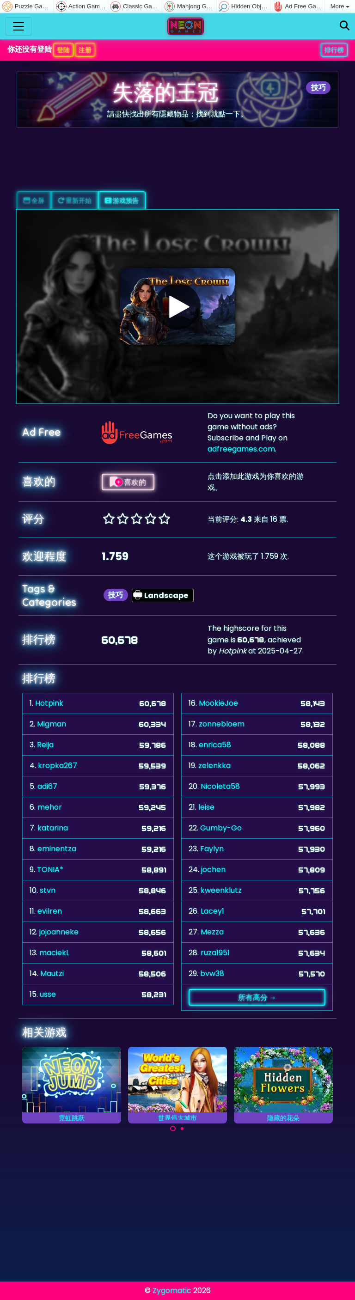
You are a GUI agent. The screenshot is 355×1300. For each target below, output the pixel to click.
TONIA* (50, 869)
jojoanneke (59, 932)
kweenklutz (221, 890)
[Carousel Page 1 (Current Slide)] (173, 1128)
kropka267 (57, 765)
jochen (213, 869)
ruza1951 (215, 952)
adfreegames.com (241, 449)
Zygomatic (172, 1290)
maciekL (54, 952)
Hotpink (49, 703)
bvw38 (212, 973)
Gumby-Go (221, 828)
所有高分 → (257, 997)
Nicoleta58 (220, 786)
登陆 (63, 50)
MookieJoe (218, 703)
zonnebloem (222, 724)
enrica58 (215, 744)
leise (206, 807)
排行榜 (334, 50)
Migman (51, 724)
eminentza (56, 848)
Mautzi (52, 973)
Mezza (212, 932)
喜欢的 (128, 482)
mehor (49, 807)
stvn (47, 890)
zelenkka (214, 765)
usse (48, 994)
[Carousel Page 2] (182, 1128)
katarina (52, 828)
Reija (45, 744)
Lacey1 (212, 911)
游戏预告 (122, 200)
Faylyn (212, 848)
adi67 (47, 786)
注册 (85, 50)
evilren (49, 911)
